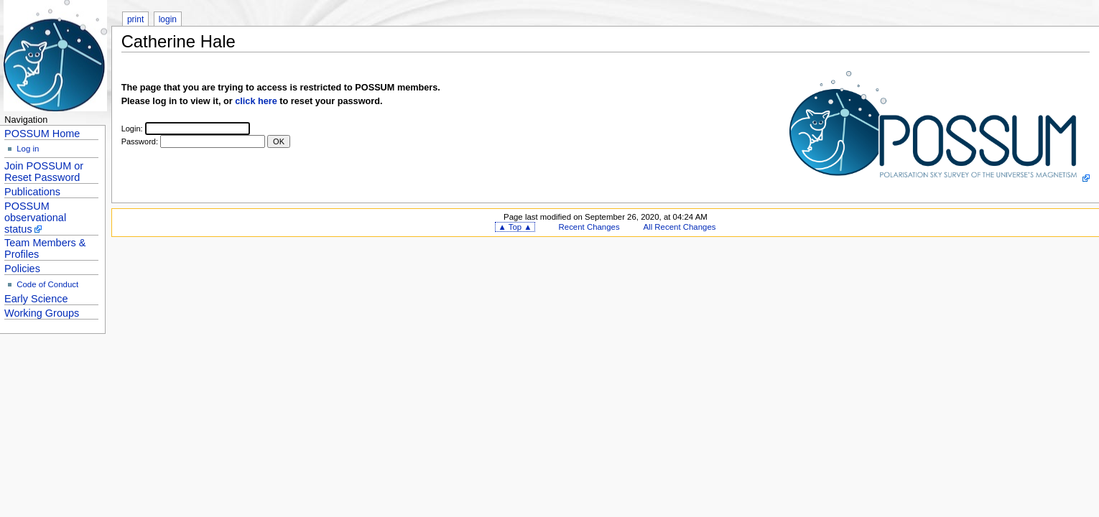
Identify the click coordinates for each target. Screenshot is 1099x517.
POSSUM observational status (35, 217)
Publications (32, 191)
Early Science (36, 298)
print (135, 19)
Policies (22, 268)
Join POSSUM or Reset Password (43, 171)
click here (256, 101)
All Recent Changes (680, 227)
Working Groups (41, 313)
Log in (28, 148)
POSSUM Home (42, 133)
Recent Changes (589, 227)
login (168, 19)
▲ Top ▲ (515, 227)
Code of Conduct (47, 284)
